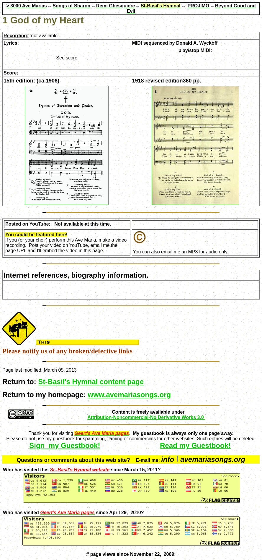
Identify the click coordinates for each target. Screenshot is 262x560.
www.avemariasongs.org (129, 395)
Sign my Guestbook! (64, 445)
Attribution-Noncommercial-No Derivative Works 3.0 (146, 417)
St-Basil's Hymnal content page (91, 382)
